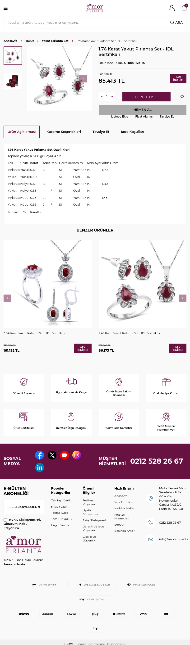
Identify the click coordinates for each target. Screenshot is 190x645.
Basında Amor (124, 532)
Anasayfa (10, 41)
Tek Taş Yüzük (61, 502)
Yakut (29, 41)
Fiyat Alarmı (144, 116)
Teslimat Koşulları (89, 503)
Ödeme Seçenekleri (64, 132)
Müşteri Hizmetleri (121, 517)
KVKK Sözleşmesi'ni (24, 521)
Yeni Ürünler (123, 503)
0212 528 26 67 (156, 462)
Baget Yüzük (60, 526)
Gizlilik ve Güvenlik (89, 540)
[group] (59, 78)
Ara (176, 22)
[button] (83, 78)
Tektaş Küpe (59, 514)
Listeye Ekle (119, 116)
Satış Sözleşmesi (94, 521)
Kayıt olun (29, 508)
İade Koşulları (132, 132)
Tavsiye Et (167, 116)
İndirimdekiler (124, 509)
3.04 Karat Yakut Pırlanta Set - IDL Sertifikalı (34, 333)
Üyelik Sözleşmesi (90, 513)
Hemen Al (142, 110)
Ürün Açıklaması (22, 132)
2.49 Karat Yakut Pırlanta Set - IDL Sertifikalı (129, 333)
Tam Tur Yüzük (61, 520)
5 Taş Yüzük (59, 508)
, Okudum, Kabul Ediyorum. (22, 525)
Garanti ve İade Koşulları (93, 529)
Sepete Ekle (146, 97)
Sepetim (120, 526)
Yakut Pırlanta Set (55, 41)
